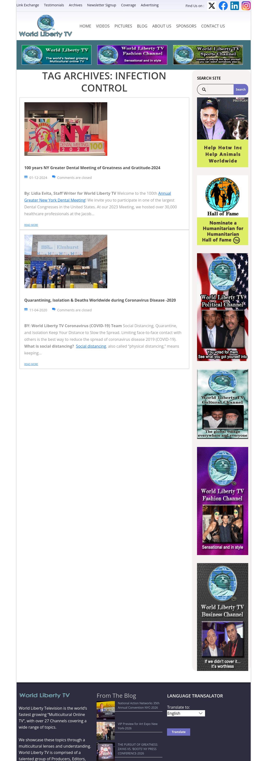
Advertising (150, 5)
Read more (31, 225)
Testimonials (54, 5)
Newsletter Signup (101, 5)
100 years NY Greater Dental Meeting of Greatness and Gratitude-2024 (92, 167)
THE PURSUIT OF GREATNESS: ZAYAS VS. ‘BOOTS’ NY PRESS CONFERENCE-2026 (126, 724)
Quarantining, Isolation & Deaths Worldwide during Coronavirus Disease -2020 (100, 300)
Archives (75, 5)
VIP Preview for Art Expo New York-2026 (126, 715)
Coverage (128, 5)
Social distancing (91, 346)
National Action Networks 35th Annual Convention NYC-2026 (125, 705)
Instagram (246, 5)
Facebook (223, 5)
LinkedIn (234, 5)
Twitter (211, 5)
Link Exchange (28, 5)
